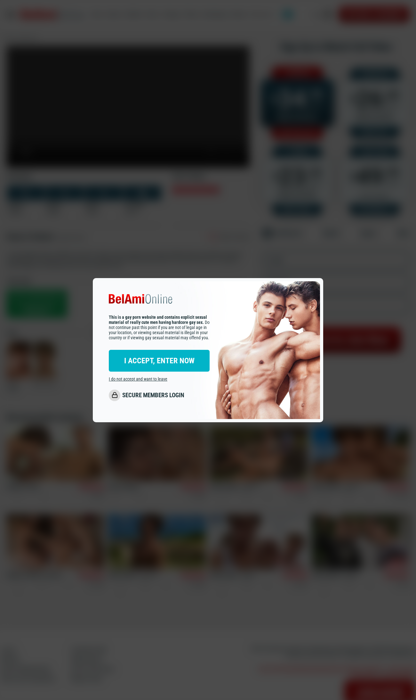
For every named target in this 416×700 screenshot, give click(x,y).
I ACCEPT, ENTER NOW (159, 360)
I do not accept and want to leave (138, 379)
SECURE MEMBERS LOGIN (153, 395)
